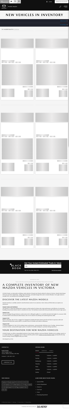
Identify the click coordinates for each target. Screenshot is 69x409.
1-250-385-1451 (10, 356)
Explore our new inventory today (47, 334)
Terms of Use (21, 402)
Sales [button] (37, 350)
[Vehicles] (42, 266)
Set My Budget (63, 24)
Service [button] (44, 350)
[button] (17, 67)
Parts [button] (51, 350)
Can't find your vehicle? (56, 270)
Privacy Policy (28, 402)
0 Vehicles (16, 29)
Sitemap (15, 402)
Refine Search (63, 20)
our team (16, 334)
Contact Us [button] (8, 362)
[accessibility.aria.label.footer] (42, 407)
